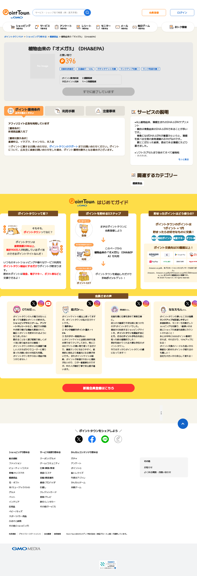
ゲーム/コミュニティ (50, 463)
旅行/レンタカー (47, 501)
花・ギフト (14, 482)
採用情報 (57, 534)
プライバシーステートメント (30, 534)
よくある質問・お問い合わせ (157, 472)
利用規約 (12, 534)
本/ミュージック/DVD (19, 487)
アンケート (76, 463)
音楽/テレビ (45, 496)
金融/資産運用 (46, 477)
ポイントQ (76, 468)
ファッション (15, 463)
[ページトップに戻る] (183, 424)
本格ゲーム (76, 487)
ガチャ (74, 458)
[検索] (87, 12)
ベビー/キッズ (15, 511)
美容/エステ (45, 472)
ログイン (182, 12)
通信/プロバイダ (47, 482)
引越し (43, 487)
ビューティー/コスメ (19, 468)
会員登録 (154, 12)
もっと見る (183, 159)
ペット (12, 496)
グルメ (12, 492)
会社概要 (47, 534)
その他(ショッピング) (19, 525)
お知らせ (148, 467)
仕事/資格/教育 (47, 468)
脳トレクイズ (77, 472)
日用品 (12, 506)
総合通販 (13, 458)
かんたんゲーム (78, 482)
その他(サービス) (48, 506)
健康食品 (137, 183)
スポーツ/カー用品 (18, 516)
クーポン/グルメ (48, 458)
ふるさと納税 (15, 520)
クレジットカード (48, 492)
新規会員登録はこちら (98, 388)
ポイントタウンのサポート (63, 146)
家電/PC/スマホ (16, 472)
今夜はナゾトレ (78, 477)
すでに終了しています (98, 91)
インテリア (14, 501)
